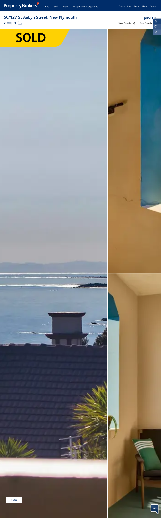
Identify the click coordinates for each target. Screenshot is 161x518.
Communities (125, 6)
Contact (153, 6)
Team (136, 6)
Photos (14, 500)
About (144, 6)
